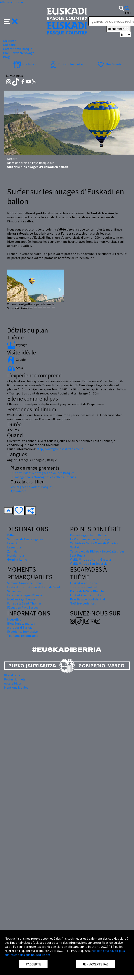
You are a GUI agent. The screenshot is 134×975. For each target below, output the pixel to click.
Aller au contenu (11, 2)
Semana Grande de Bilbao (25, 583)
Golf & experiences (83, 603)
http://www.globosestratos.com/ (59, 449)
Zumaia (12, 551)
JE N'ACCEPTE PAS (95, 964)
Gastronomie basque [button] (17, 49)
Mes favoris (109, 64)
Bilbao (11, 535)
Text (128, 13)
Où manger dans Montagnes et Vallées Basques (43, 477)
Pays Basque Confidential (87, 599)
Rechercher (118, 29)
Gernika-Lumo (17, 559)
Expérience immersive (22, 631)
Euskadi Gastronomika (85, 595)
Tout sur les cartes (66, 64)
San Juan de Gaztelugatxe (25, 539)
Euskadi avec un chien (85, 583)
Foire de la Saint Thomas (24, 603)
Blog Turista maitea (21, 623)
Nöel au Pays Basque (21, 599)
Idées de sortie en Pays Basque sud (30, 163)
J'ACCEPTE (33, 964)
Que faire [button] (9, 45)
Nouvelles (14, 619)
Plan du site (12, 675)
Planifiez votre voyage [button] (18, 53)
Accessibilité (13, 683)
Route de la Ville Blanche (87, 591)
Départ (12, 159)
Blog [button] (6, 57)
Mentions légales (16, 687)
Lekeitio (13, 543)
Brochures (24, 64)
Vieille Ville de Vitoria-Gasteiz (90, 559)
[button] (10, 21)
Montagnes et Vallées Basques (31, 487)
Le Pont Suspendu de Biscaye (90, 539)
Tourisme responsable (22, 636)
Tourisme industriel (83, 587)
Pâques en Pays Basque (23, 607)
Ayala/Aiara (18, 491)
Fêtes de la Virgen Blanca (24, 595)
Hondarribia (15, 555)
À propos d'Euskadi (20, 627)
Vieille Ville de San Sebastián (89, 563)
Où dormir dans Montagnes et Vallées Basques (42, 473)
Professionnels (14, 679)
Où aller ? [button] (9, 41)
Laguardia (14, 547)
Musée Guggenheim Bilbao (88, 535)
